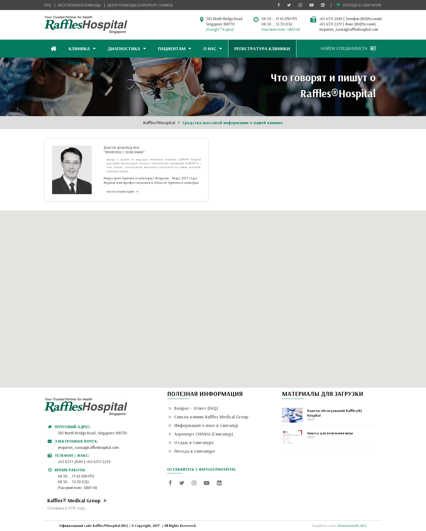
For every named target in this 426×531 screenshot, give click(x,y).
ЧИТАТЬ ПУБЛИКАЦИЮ (122, 191)
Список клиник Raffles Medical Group (208, 417)
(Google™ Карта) (220, 29)
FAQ (47, 5)
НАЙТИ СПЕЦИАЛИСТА (348, 48)
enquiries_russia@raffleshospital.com (348, 29)
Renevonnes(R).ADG (352, 525)
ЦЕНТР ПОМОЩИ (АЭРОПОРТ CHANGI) (140, 5)
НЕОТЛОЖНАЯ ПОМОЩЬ (79, 5)
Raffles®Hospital (159, 122)
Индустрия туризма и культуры (128, 178)
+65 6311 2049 (330, 18)
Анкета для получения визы (330, 433)
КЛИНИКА (82, 48)
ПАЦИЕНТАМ (174, 48)
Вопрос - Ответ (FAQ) (193, 408)
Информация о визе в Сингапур (203, 425)
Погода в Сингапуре (192, 451)
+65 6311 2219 (330, 24)
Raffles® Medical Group (76, 500)
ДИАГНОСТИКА (127, 48)
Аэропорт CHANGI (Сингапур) (201, 434)
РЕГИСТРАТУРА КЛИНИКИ (262, 48)
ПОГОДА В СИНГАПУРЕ (359, 5)
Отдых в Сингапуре (191, 442)
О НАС (212, 48)
